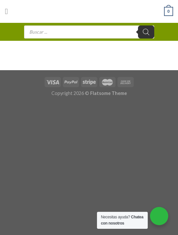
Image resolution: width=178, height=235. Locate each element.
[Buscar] (146, 32)
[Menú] (9, 11)
